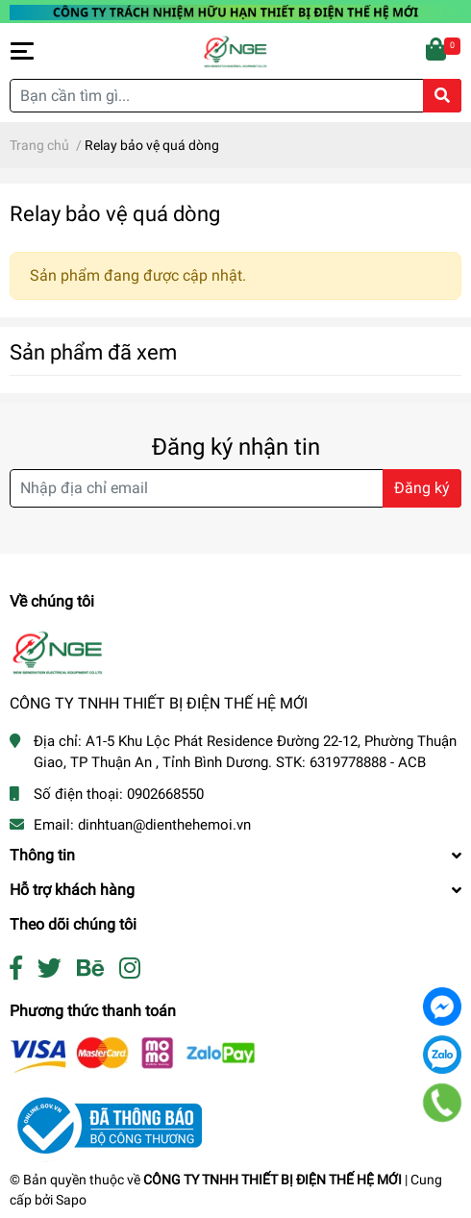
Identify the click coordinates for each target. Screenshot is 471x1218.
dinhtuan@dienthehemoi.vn (164, 824)
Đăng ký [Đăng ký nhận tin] (422, 488)
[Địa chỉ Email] (235, 488)
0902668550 (165, 794)
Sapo (71, 1199)
